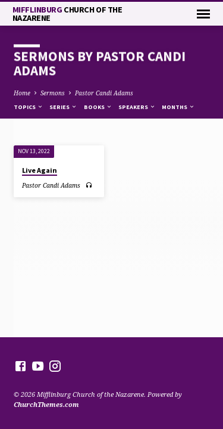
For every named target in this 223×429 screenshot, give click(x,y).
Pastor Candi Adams (104, 93)
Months (178, 107)
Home (22, 93)
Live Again (39, 170)
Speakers (137, 107)
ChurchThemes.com (46, 404)
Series (63, 107)
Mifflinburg (67, 13)
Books (98, 107)
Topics (28, 107)
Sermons (52, 93)
